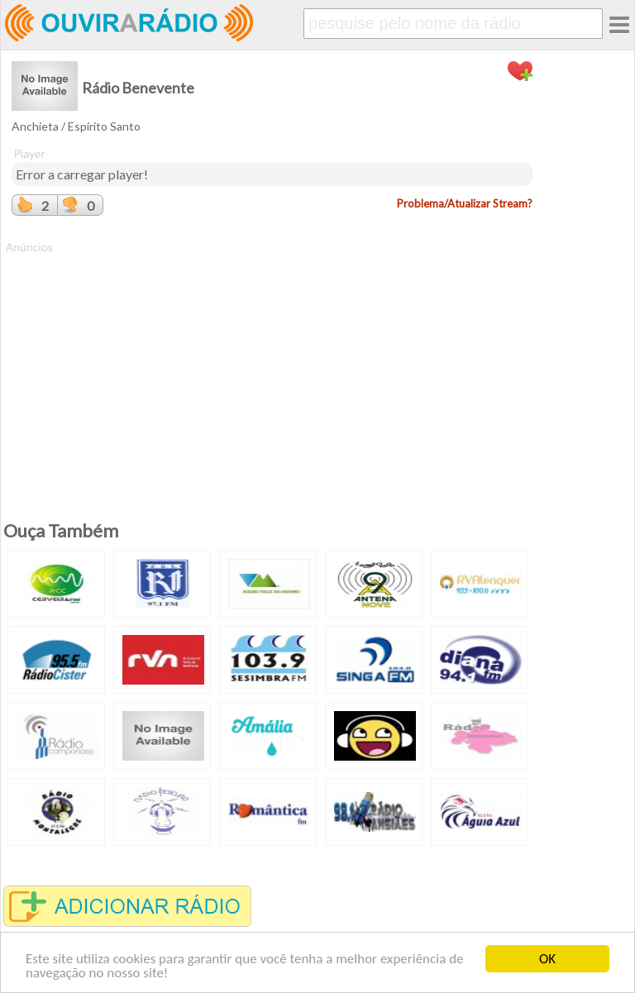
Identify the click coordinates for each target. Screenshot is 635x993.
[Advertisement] (272, 371)
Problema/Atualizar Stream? (464, 203)
